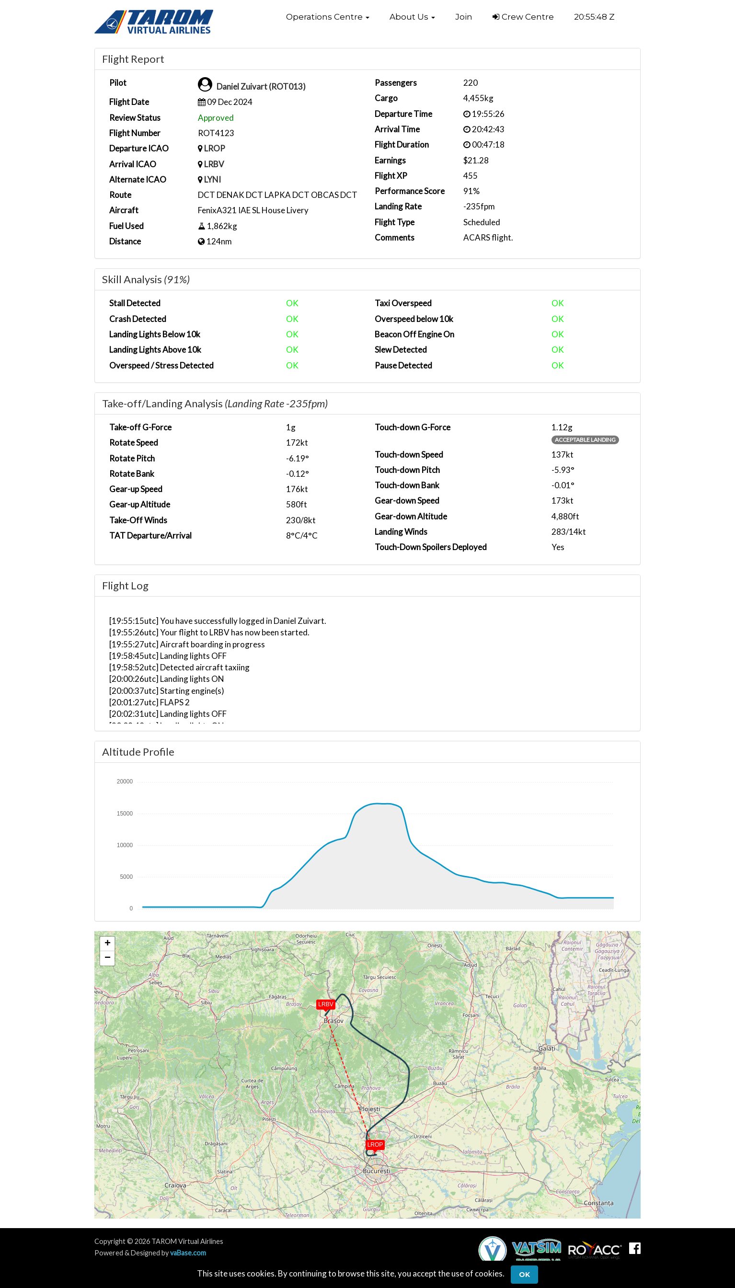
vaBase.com (188, 1253)
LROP (214, 148)
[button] (327, 17)
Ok (524, 1274)
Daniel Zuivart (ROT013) (261, 86)
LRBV (214, 164)
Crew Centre (523, 17)
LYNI (212, 179)
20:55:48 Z (594, 17)
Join (463, 17)
